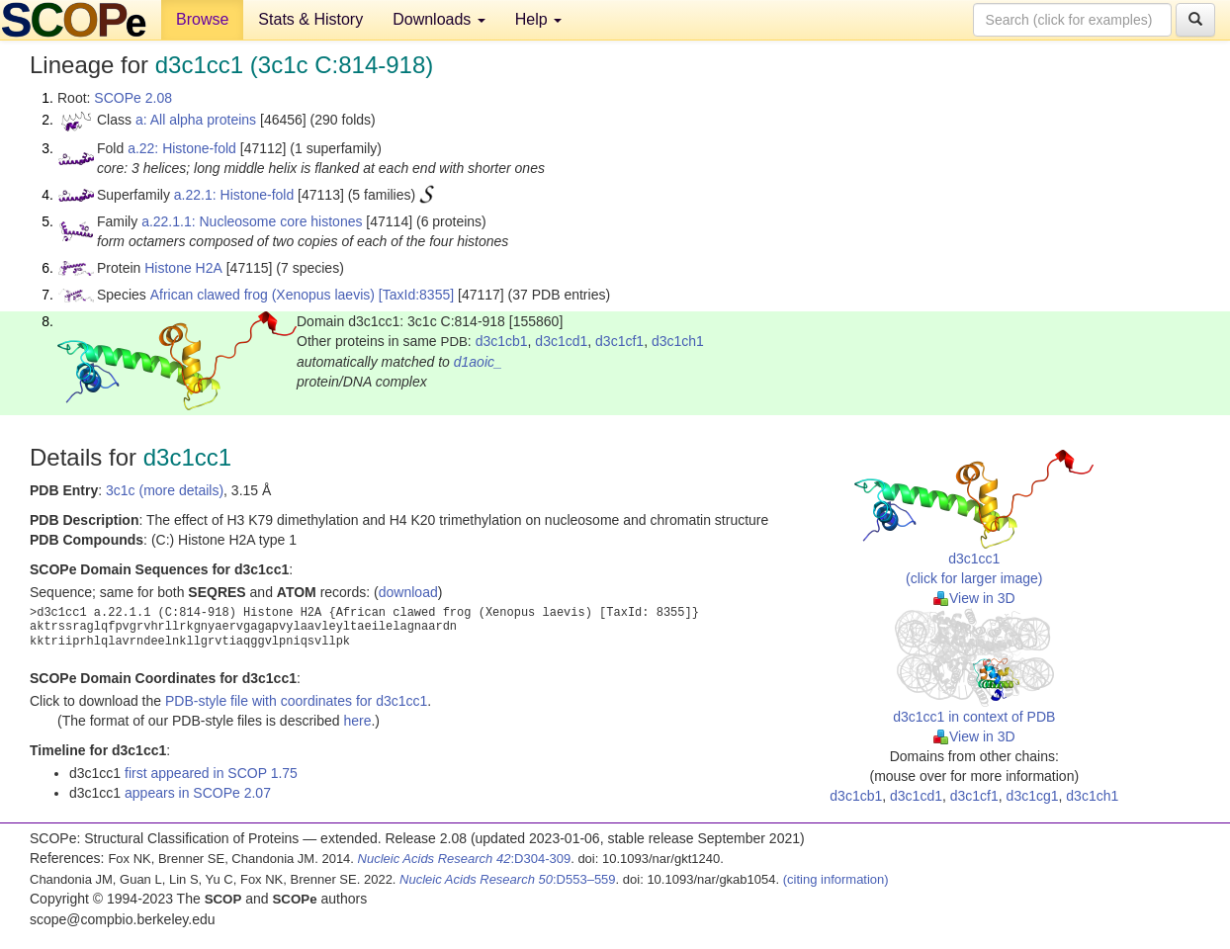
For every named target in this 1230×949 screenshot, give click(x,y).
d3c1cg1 (1033, 796)
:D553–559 (507, 879)
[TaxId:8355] (416, 294)
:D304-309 (464, 858)
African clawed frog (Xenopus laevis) (262, 294)
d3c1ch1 (678, 341)
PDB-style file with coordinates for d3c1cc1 (296, 701)
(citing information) (836, 879)
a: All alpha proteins (195, 120)
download (408, 592)
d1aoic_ (478, 362)
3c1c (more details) (164, 490)
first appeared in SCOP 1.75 (211, 773)
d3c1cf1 (619, 341)
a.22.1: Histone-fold (234, 195)
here (357, 721)
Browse (202, 19)
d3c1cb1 (502, 341)
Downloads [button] (439, 19)
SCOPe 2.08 (133, 98)
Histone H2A (183, 268)
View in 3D (974, 598)
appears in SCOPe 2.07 (198, 793)
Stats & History (310, 19)
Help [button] (538, 19)
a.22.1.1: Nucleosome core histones (251, 221)
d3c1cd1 (561, 341)
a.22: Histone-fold (182, 148)
